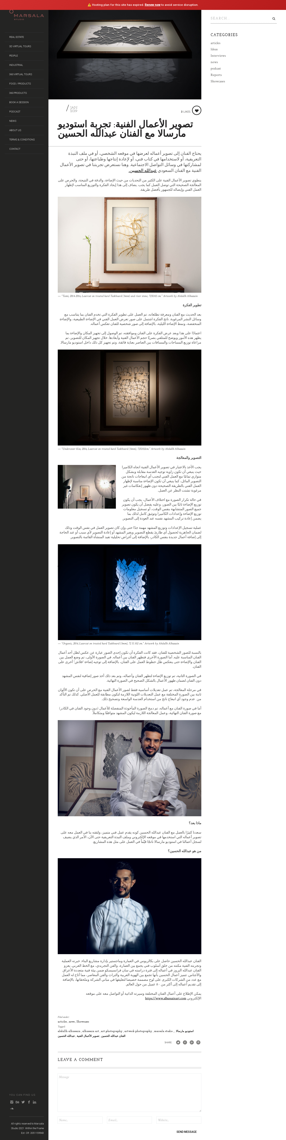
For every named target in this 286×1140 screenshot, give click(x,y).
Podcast (14, 111)
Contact (14, 148)
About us (15, 130)
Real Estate (16, 37)
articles (63, 1021)
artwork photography (138, 1031)
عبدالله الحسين (66, 1036)
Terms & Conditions (22, 139)
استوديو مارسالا (184, 1031)
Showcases (83, 1021)
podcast (216, 67)
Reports (216, 74)
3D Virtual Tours (20, 46)
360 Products (18, 92)
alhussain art (91, 1031)
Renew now (152, 5)
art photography (112, 1031)
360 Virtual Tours (20, 74)
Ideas (214, 48)
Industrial (16, 65)
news (72, 1021)
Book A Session (19, 102)
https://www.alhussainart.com (165, 998)
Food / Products (20, 83)
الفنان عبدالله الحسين (112, 1036)
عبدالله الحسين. (143, 170)
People (13, 55)
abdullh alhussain (69, 1031)
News (12, 120)
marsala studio (163, 1031)
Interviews (218, 55)
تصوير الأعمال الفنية (87, 1036)
